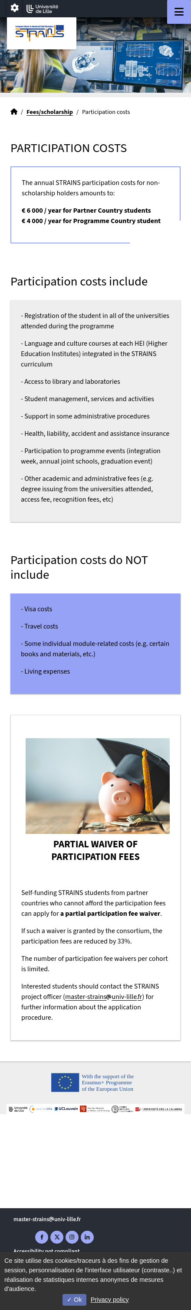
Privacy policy (110, 1299)
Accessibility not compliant (46, 1251)
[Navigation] (179, 12)
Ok (74, 1299)
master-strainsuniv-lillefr (103, 997)
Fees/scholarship (49, 112)
